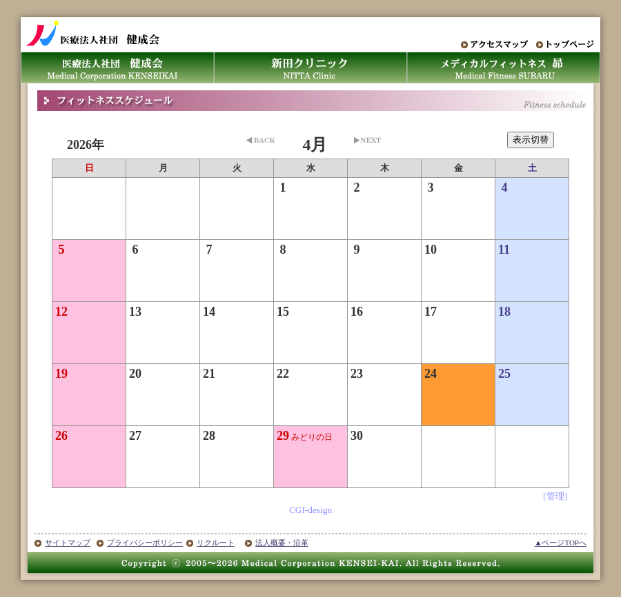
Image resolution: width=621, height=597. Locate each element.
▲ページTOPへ (560, 542)
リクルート (216, 542)
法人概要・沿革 (281, 542)
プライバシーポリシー (145, 542)
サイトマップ (67, 542)
